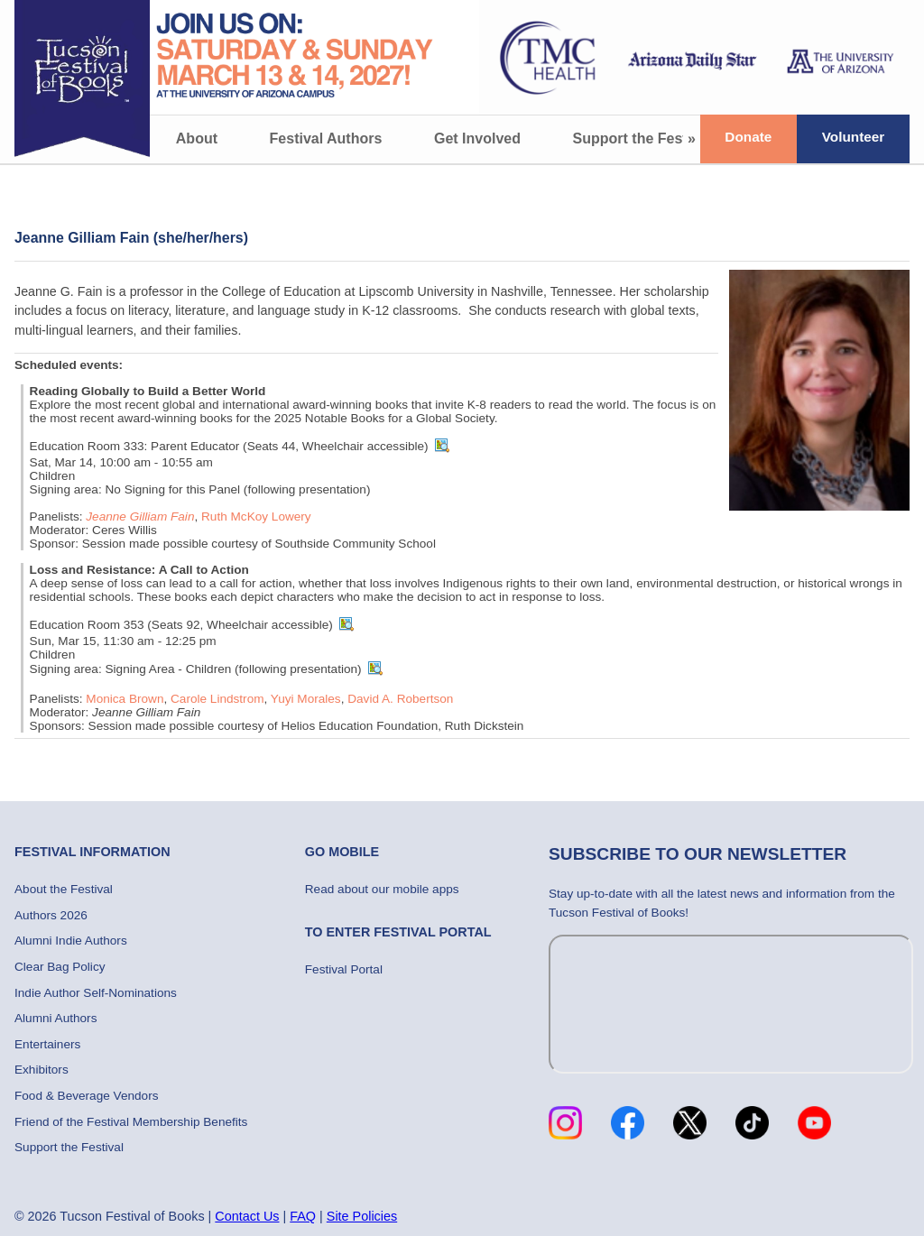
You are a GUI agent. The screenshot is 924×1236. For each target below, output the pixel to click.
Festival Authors (326, 138)
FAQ (303, 1216)
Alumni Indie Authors (70, 940)
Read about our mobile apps (382, 889)
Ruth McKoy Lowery (256, 516)
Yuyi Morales (306, 699)
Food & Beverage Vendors (86, 1095)
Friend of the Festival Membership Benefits (130, 1122)
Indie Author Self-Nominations (95, 993)
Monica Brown (124, 699)
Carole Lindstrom (217, 699)
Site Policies (362, 1216)
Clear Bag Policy (60, 966)
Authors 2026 (51, 915)
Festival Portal (344, 969)
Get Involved (477, 138)
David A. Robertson (400, 699)
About (196, 138)
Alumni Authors (55, 1018)
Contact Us (247, 1216)
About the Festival (63, 889)
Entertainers (47, 1044)
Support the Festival (642, 138)
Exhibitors (41, 1069)
